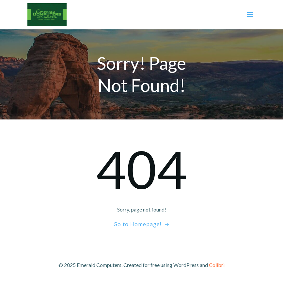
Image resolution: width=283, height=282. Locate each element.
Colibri (217, 265)
